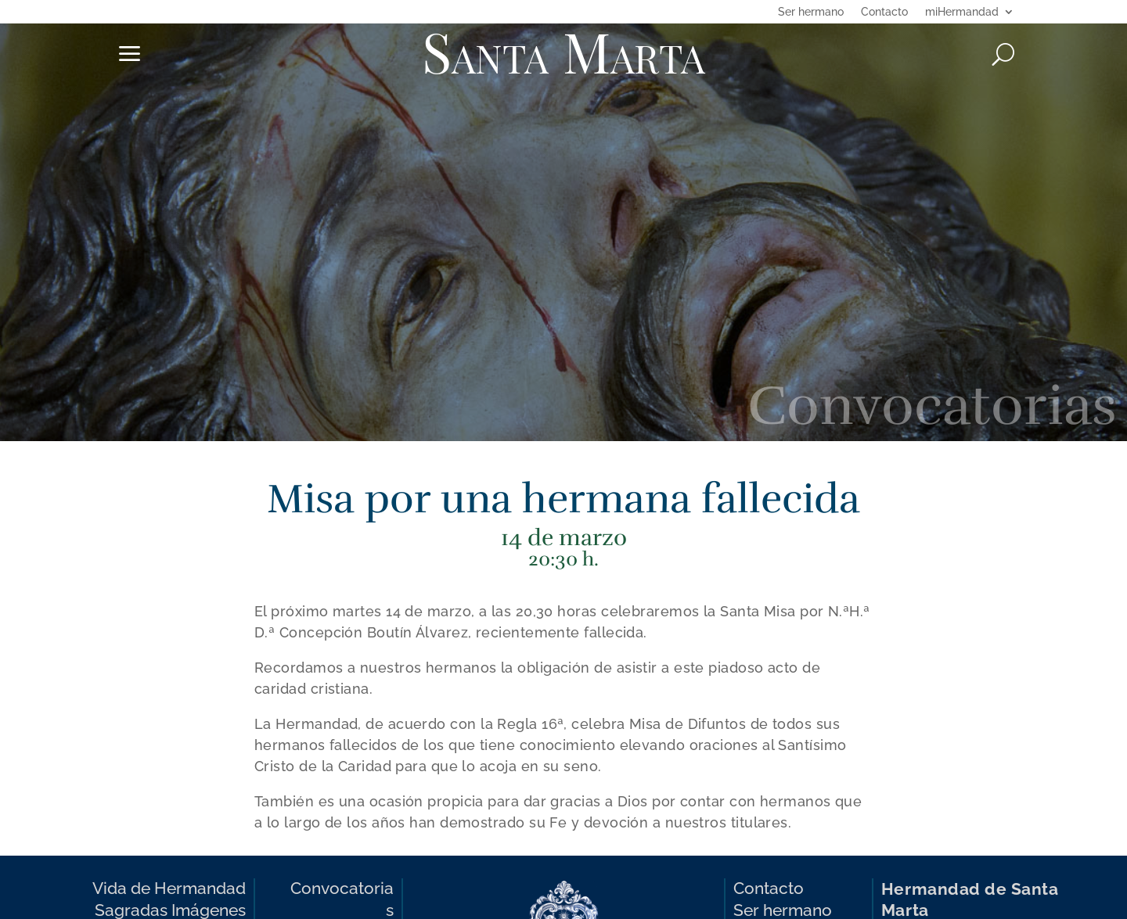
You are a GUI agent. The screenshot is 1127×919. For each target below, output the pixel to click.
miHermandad (962, 12)
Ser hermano (811, 12)
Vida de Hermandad (169, 888)
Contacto (884, 12)
